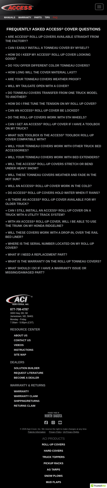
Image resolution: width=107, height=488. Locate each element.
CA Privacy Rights (71, 432)
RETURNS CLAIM (24, 405)
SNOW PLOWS (53, 475)
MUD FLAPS (53, 482)
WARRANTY (24, 17)
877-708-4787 (19, 309)
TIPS (47, 17)
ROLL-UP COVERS (53, 444)
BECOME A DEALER (26, 377)
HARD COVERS (53, 450)
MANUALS (9, 17)
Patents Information (37, 432)
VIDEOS (19, 345)
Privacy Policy (55, 432)
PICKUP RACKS (53, 463)
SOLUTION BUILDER (26, 368)
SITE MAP (20, 354)
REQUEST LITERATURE (28, 372)
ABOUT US (20, 335)
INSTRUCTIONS (23, 349)
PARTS (38, 17)
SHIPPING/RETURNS (26, 400)
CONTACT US (22, 340)
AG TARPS (53, 469)
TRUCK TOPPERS (53, 457)
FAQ (55, 17)
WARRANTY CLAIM (26, 396)
